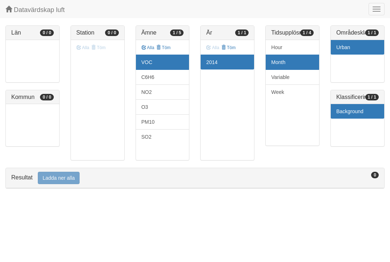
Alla (148, 47)
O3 (144, 107)
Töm (163, 47)
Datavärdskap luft (35, 9)
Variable (280, 77)
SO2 (146, 137)
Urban (343, 47)
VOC (146, 62)
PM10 (148, 122)
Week (277, 92)
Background (349, 111)
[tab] (195, 178)
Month (278, 62)
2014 (211, 62)
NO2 (146, 92)
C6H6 (147, 77)
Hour (276, 47)
